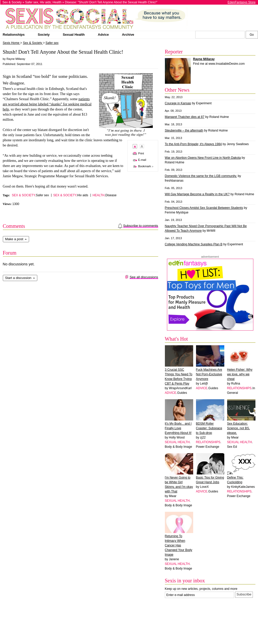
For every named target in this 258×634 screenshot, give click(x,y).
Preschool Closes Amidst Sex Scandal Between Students (204, 208)
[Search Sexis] (252, 35)
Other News (177, 90)
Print (141, 153)
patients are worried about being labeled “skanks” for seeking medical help (47, 104)
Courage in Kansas (178, 103)
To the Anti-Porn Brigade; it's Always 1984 (193, 144)
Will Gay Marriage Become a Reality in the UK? (197, 194)
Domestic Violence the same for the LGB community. (201, 176)
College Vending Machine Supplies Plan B (194, 244)
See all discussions (144, 277)
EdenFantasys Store (242, 2)
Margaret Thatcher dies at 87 (184, 117)
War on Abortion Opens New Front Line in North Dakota (203, 158)
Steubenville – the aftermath (184, 130)
